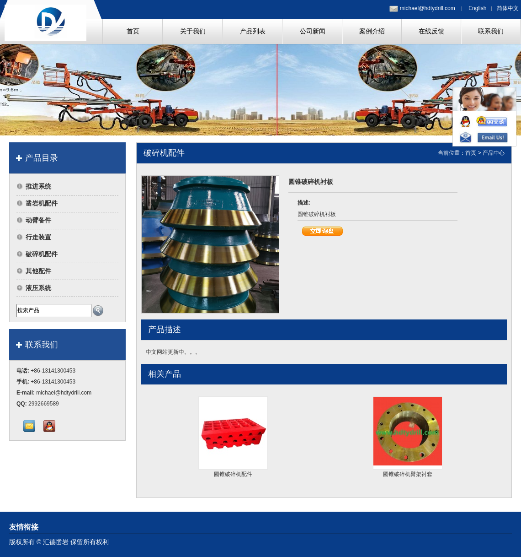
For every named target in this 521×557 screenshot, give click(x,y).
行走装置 (38, 237)
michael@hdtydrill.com (427, 8)
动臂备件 (38, 220)
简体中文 (508, 8)
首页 (470, 153)
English (477, 8)
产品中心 (494, 153)
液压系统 (38, 288)
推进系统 (38, 186)
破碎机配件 (42, 254)
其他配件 (38, 271)
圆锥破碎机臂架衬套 (407, 474)
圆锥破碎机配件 (233, 474)
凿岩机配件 (42, 203)
